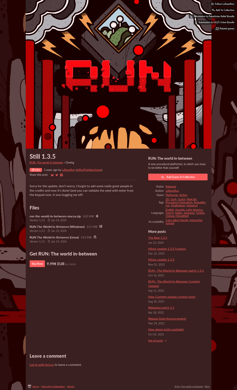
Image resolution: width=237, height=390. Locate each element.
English (170, 209)
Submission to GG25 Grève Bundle (214, 22)
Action (183, 195)
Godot (181, 199)
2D (167, 199)
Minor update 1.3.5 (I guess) (167, 248)
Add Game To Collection (178, 177)
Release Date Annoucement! (167, 318)
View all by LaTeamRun (53, 386)
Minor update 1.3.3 (161, 259)
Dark (173, 199)
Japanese (189, 212)
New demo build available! (166, 329)
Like (36, 169)
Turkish (200, 212)
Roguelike (199, 202)
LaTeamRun (68, 169)
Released (171, 186)
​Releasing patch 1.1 (161, 307)
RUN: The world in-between (46, 162)
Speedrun (192, 205)
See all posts (155, 340)
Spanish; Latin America (189, 209)
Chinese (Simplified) (177, 216)
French (170, 212)
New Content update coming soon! (172, 296)
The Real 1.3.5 (157, 237)
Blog (207, 386)
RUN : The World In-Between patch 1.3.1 (176, 270)
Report (70, 386)
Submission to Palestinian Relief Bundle (212, 16)
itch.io (36, 386)
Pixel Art (192, 199)
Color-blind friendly (177, 220)
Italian (178, 212)
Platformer (172, 195)
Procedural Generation (179, 202)
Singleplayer (178, 205)
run (168, 205)
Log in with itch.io (42, 364)
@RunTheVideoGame (89, 169)
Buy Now (37, 263)
